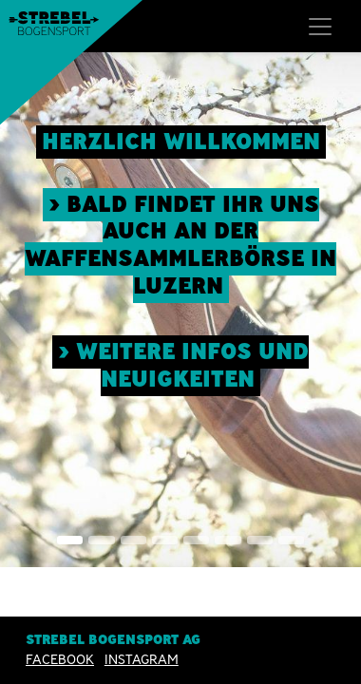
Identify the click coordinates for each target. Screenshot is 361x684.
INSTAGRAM (141, 660)
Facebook (60, 660)
